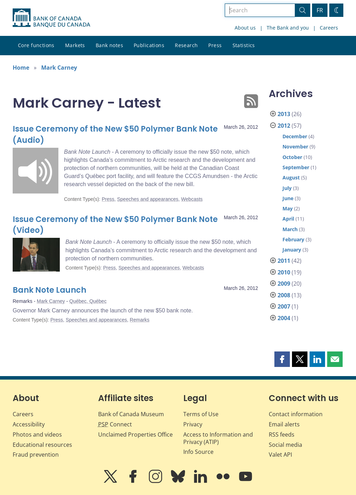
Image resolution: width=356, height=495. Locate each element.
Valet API (280, 454)
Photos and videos (37, 434)
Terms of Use (200, 414)
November (295, 146)
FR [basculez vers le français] (320, 10)
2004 (284, 318)
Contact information (296, 414)
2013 (284, 114)
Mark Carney (59, 67)
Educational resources (42, 445)
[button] (282, 359)
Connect (115, 424)
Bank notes (109, 45)
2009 (284, 283)
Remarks (140, 320)
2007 (284, 306)
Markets (75, 45)
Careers (329, 27)
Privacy (192, 424)
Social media (285, 445)
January (291, 249)
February (293, 239)
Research (186, 45)
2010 (284, 272)
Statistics (244, 45)
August (291, 177)
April (288, 218)
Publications (149, 45)
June (287, 198)
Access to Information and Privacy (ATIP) (218, 438)
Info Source (198, 452)
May (287, 208)
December (294, 136)
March (290, 229)
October (292, 157)
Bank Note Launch (49, 290)
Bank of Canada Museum (131, 414)
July (287, 188)
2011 (284, 261)
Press (215, 45)
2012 (284, 125)
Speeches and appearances (147, 199)
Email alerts (284, 424)
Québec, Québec (88, 301)
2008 (284, 295)
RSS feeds (281, 434)
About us (245, 27)
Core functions (36, 45)
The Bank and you (288, 27)
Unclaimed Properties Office (135, 434)
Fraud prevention (36, 454)
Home (21, 67)
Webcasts (192, 199)
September (295, 167)
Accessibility (29, 424)
